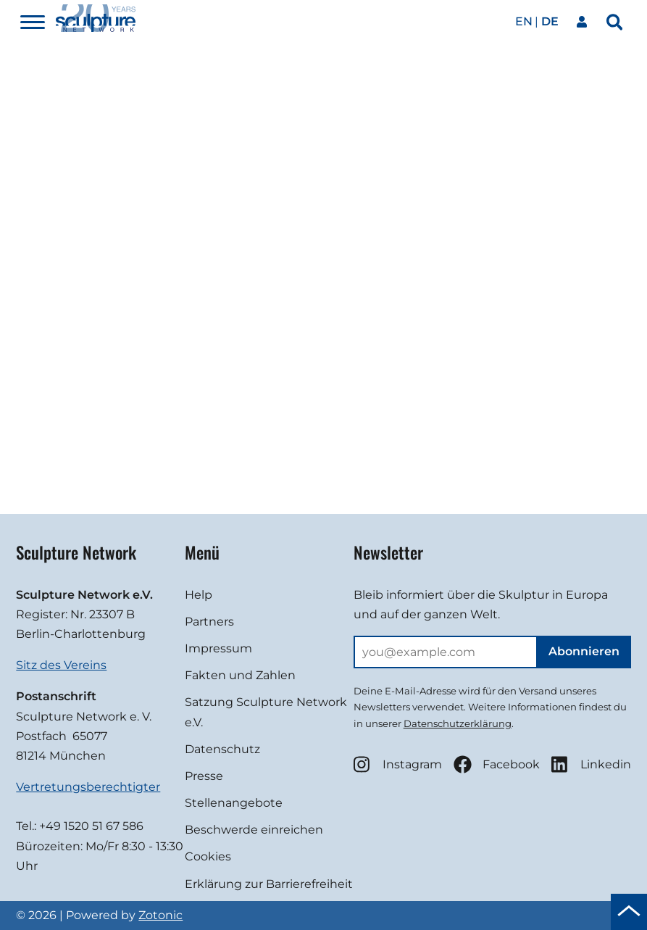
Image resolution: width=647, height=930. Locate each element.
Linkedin (591, 764)
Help (198, 595)
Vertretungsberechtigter (88, 787)
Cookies (208, 856)
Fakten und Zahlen (240, 675)
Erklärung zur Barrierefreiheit (269, 884)
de (550, 21)
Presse (204, 776)
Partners (209, 621)
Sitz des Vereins (61, 665)
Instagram (398, 764)
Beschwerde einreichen (254, 829)
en (524, 21)
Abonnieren (583, 651)
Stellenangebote (234, 803)
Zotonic (160, 915)
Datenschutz (222, 749)
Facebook (497, 764)
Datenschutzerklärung (458, 723)
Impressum (218, 648)
